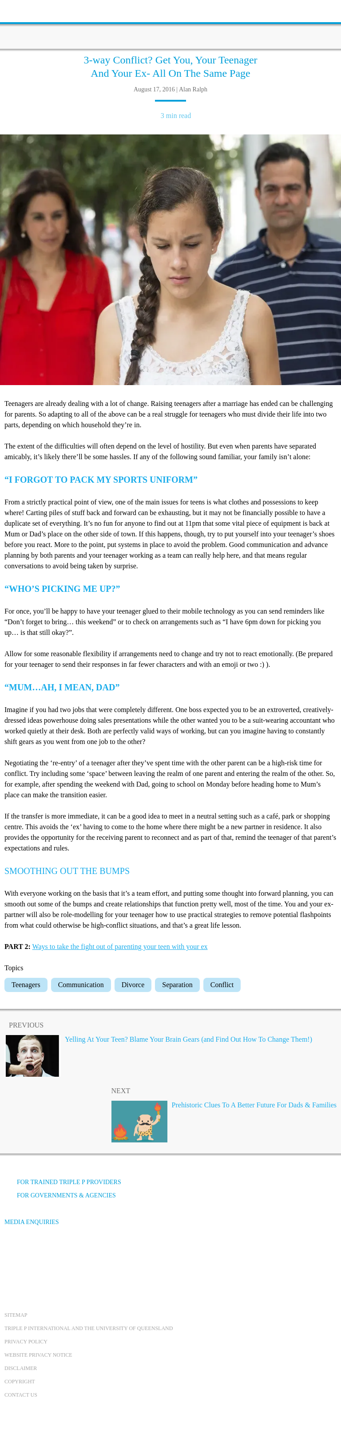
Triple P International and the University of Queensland (88, 1328)
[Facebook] (13, 1255)
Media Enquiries (31, 1222)
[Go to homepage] (170, 24)
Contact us (20, 1395)
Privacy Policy (26, 1342)
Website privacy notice (38, 1355)
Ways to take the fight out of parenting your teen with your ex (120, 946)
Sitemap (15, 1315)
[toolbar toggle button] (22, 10)
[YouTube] (37, 1255)
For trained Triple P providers (62, 1182)
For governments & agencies (60, 1195)
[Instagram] (61, 1255)
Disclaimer (20, 1368)
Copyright (19, 1381)
